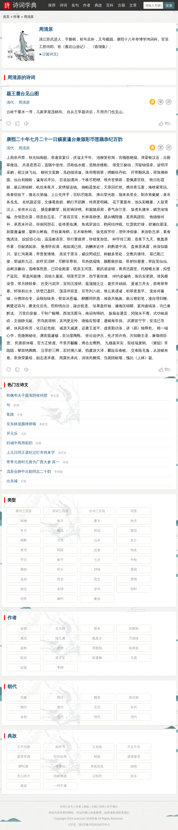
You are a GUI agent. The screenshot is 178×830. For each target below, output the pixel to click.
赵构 (23, 648)
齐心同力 (23, 776)
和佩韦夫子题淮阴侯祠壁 (26, 395)
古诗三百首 (97, 511)
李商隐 (58, 471)
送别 (23, 579)
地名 (133, 550)
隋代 (23, 707)
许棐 (20, 414)
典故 (98, 5)
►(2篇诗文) (48, 54)
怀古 (60, 569)
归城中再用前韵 (19, 443)
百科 (110, 5)
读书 (97, 589)
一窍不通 (60, 786)
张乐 (133, 776)
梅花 (60, 530)
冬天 (23, 530)
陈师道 (134, 648)
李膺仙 (60, 766)
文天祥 (60, 628)
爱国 (133, 569)
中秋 (133, 560)
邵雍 (38, 443)
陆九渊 (60, 638)
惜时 (133, 589)
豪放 (97, 598)
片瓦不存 (133, 747)
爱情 (133, 579)
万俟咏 (134, 638)
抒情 (97, 569)
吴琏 (65, 462)
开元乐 (12, 433)
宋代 (133, 707)
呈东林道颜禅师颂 (21, 424)
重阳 (23, 569)
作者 (86, 5)
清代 (10, 102)
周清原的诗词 (21, 77)
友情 (60, 589)
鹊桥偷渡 (60, 776)
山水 (97, 540)
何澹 (60, 648)
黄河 (23, 550)
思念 (97, 579)
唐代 (60, 707)
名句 (75, 5)
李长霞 (55, 395)
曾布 (97, 628)
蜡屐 (97, 756)
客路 (10, 414)
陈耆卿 (97, 658)
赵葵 (23, 667)
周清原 (46, 29)
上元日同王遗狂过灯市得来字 (30, 452)
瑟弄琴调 (23, 756)
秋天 (133, 521)
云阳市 (97, 776)
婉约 (60, 598)
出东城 (12, 481)
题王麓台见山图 (22, 93)
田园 (60, 550)
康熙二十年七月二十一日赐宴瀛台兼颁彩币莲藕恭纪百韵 (64, 139)
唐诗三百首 (24, 511)
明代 (97, 717)
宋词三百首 (60, 511)
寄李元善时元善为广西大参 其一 (32, 462)
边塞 (97, 550)
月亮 (60, 540)
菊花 (133, 530)
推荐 (52, 5)
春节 (60, 560)
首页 (6, 17)
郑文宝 (60, 658)
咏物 (23, 521)
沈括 (23, 433)
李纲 (60, 667)
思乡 (60, 579)
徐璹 (16, 405)
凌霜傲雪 (133, 756)
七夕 (97, 560)
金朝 (23, 717)
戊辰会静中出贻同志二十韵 (28, 471)
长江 (133, 540)
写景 (133, 511)
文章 (133, 5)
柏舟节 (60, 747)
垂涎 (23, 786)
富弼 (23, 628)
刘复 (23, 481)
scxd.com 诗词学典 (85, 818)
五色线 (97, 747)
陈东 (23, 658)
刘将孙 (134, 628)
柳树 (23, 540)
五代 (97, 707)
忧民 (23, 598)
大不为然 (23, 747)
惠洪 (23, 638)
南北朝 (134, 697)
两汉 (60, 697)
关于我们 (112, 806)
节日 (23, 560)
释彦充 (43, 424)
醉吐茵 (24, 766)
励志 (23, 589)
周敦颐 (97, 648)
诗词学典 (25, 5)
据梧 (133, 766)
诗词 (63, 5)
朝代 (12, 686)
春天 (60, 521)
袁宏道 (62, 452)
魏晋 (97, 697)
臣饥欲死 (60, 756)
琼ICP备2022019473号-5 (94, 824)
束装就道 (97, 766)
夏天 (97, 521)
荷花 (97, 530)
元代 (60, 717)
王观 (133, 658)
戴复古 (97, 638)
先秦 (23, 697)
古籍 (121, 5)
